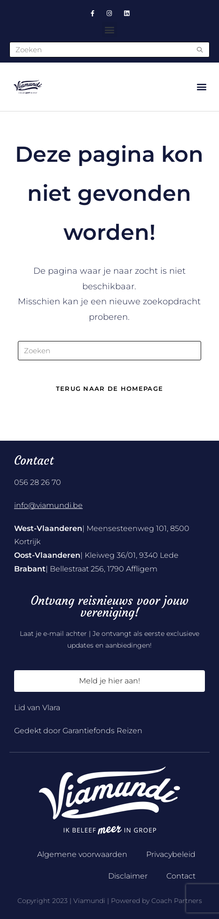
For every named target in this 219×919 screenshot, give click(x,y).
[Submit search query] (200, 49)
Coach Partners (176, 900)
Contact (181, 875)
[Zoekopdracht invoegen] (109, 350)
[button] (109, 29)
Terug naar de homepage (110, 388)
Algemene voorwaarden (82, 854)
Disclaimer (128, 875)
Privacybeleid (171, 854)
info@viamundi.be (48, 505)
